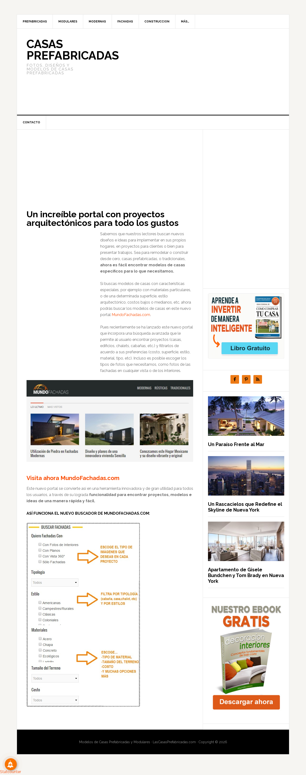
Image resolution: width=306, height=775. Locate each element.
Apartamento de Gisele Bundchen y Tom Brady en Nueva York (246, 575)
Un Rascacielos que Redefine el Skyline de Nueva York (245, 507)
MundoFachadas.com (131, 314)
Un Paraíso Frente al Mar (236, 444)
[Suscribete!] (11, 764)
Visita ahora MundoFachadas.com (73, 478)
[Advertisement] (188, 71)
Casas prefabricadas (73, 49)
